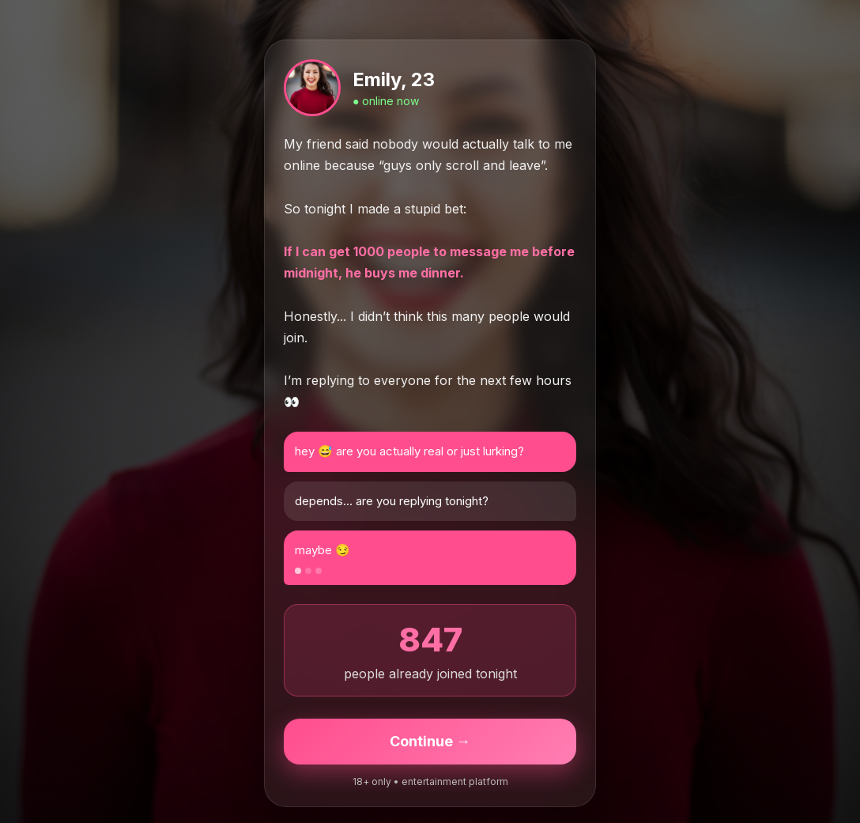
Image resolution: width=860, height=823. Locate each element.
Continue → (430, 741)
